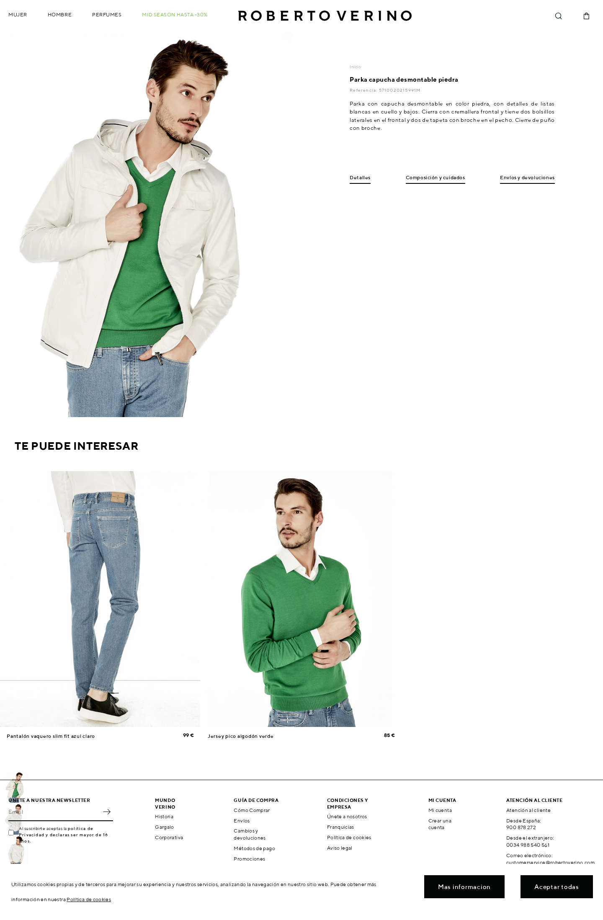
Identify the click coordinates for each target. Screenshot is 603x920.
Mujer (17, 14)
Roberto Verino (325, 16)
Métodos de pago (254, 848)
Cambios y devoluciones (249, 834)
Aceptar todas (556, 886)
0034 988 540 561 (527, 845)
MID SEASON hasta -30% (175, 14)
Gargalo (164, 827)
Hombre (60, 14)
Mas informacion (464, 886)
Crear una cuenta (439, 824)
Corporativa (169, 837)
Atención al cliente (528, 810)
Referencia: (364, 90)
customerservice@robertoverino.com (550, 862)
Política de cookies (349, 837)
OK (106, 812)
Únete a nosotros (347, 816)
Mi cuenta (440, 810)
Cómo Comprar (252, 810)
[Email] (54, 812)
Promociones (249, 859)
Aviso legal (340, 848)
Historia (164, 816)
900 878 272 (521, 827)
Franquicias (340, 827)
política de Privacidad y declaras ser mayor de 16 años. (63, 834)
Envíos (242, 820)
